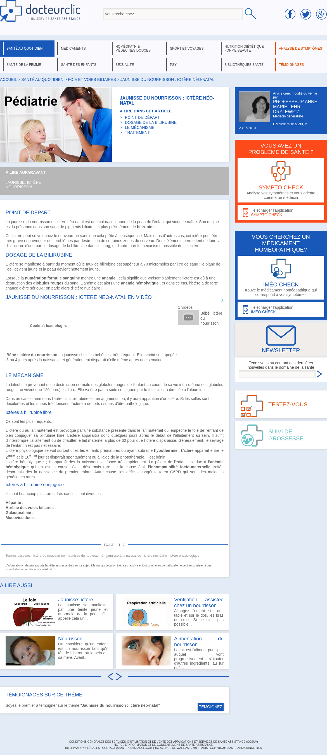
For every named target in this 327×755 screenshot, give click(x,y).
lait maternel (41, 430)
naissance (90, 462)
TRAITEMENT (137, 132)
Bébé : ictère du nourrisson (211, 318)
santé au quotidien (24, 48)
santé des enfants (78, 65)
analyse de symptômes (300, 48)
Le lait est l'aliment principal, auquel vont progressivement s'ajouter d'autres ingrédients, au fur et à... (173, 652)
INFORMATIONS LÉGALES (82, 747)
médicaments (73, 48)
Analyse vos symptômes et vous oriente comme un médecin (280, 180)
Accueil (8, 79)
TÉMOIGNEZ (210, 707)
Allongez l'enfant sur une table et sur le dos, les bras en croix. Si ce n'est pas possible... (173, 611)
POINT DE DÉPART (142, 117)
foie (195, 430)
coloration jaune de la (118, 221)
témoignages (291, 65)
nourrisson (41, 221)
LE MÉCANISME (140, 127)
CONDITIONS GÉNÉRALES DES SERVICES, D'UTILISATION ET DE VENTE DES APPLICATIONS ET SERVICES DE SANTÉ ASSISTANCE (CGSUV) (163, 741)
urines (41, 403)
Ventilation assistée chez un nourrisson (199, 602)
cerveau (147, 240)
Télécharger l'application (280, 212)
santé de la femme (23, 65)
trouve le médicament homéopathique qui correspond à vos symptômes (280, 278)
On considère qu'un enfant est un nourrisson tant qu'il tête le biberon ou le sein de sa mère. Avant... (57, 650)
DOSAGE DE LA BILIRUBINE (151, 122)
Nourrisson (19, 187)
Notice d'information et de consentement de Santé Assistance (163, 744)
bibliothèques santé (244, 65)
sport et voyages (187, 48)
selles (196, 398)
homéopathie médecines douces (133, 48)
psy (173, 65)
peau (141, 221)
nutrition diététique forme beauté (244, 48)
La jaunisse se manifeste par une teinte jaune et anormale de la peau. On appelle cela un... (57, 611)
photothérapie (132, 457)
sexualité (124, 65)
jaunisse (18, 221)
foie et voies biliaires (92, 79)
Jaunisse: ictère (23, 182)
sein (205, 435)
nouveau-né (68, 235)
